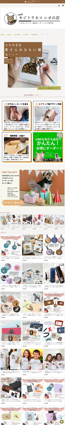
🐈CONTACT (26, 34)
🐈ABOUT (9, 34)
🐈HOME (3, 34)
